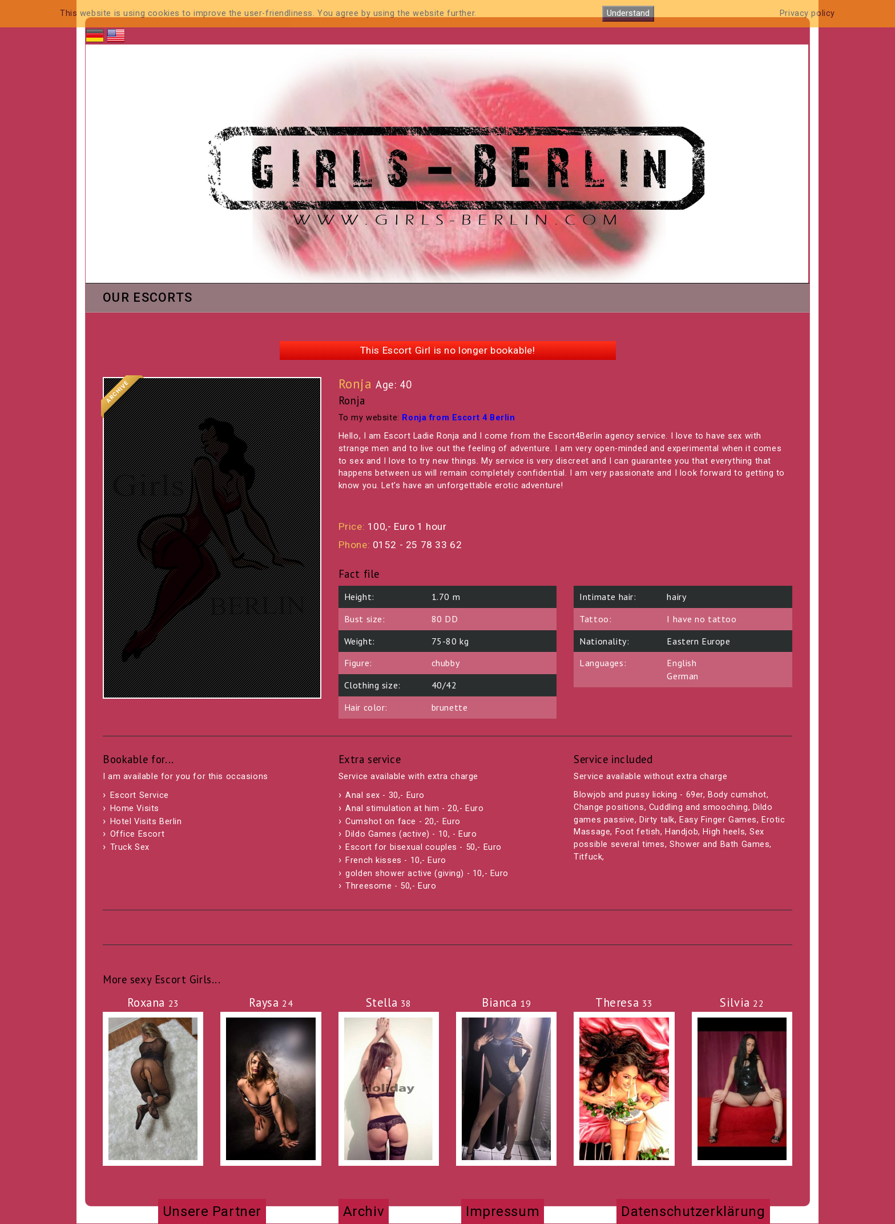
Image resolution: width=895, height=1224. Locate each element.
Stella (389, 1002)
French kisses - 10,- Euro (395, 860)
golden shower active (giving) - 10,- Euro (427, 873)
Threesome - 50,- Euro (390, 886)
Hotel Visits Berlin (146, 821)
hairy (676, 596)
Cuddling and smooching (698, 807)
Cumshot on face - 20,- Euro (403, 821)
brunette (450, 707)
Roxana (153, 1002)
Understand (628, 13)
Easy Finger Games (718, 820)
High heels (724, 832)
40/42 (444, 685)
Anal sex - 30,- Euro (385, 795)
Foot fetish (637, 832)
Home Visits (134, 808)
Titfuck (588, 857)
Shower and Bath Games (719, 844)
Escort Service (139, 795)
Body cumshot (737, 795)
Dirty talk (657, 820)
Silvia (742, 1002)
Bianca (506, 1002)
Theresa (624, 1002)
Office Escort (137, 834)
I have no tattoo (701, 619)
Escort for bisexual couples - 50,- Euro (423, 847)
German (682, 676)
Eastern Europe (698, 641)
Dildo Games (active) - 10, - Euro (411, 834)
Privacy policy (807, 13)
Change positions (609, 807)
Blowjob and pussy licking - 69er (638, 795)
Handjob (681, 832)
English (681, 662)
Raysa (271, 1002)
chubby (445, 662)
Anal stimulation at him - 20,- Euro (414, 808)
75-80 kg (450, 641)
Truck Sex (130, 847)
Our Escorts (147, 298)
